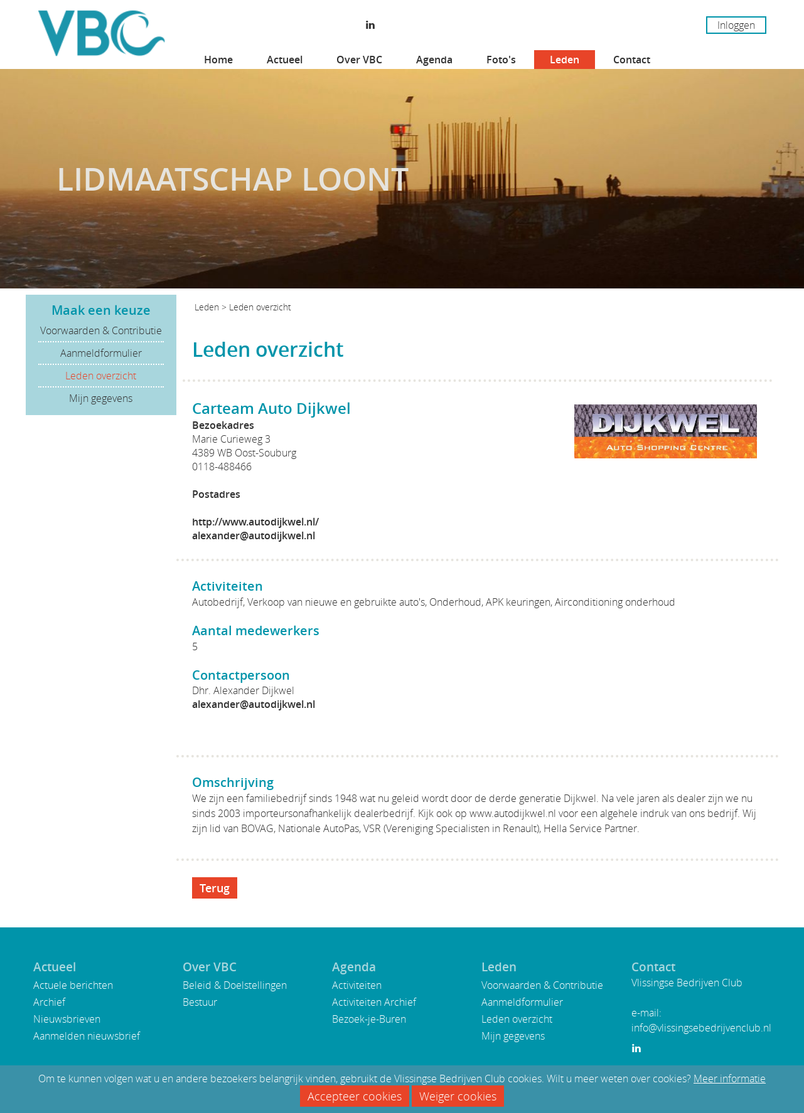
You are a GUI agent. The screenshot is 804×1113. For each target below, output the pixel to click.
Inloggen (736, 25)
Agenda (434, 59)
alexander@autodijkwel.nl (253, 535)
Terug (215, 887)
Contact (631, 59)
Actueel (285, 59)
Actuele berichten (73, 985)
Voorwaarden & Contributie (101, 330)
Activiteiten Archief (374, 1002)
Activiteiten (357, 985)
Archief (49, 1002)
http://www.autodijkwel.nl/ (255, 522)
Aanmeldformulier (101, 353)
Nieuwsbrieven (66, 1019)
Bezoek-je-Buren (369, 1019)
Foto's (501, 59)
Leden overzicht (100, 375)
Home (218, 59)
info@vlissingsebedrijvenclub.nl (701, 1028)
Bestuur (200, 1002)
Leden (564, 59)
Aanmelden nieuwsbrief (86, 1036)
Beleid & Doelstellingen (235, 985)
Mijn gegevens (100, 398)
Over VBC (359, 59)
